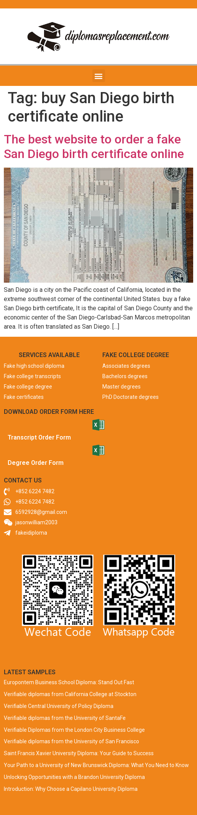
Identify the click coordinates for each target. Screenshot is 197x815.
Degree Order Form (36, 462)
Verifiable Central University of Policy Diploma (58, 706)
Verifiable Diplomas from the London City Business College (74, 730)
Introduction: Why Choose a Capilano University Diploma (71, 789)
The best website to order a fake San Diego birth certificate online (94, 146)
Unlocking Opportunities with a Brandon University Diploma (74, 777)
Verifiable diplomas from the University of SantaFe (65, 718)
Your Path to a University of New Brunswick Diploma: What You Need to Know (96, 765)
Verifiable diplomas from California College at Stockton (70, 694)
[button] (98, 75)
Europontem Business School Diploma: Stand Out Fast (69, 682)
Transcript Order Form (39, 437)
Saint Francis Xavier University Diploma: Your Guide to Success (79, 753)
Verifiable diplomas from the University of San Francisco (71, 741)
